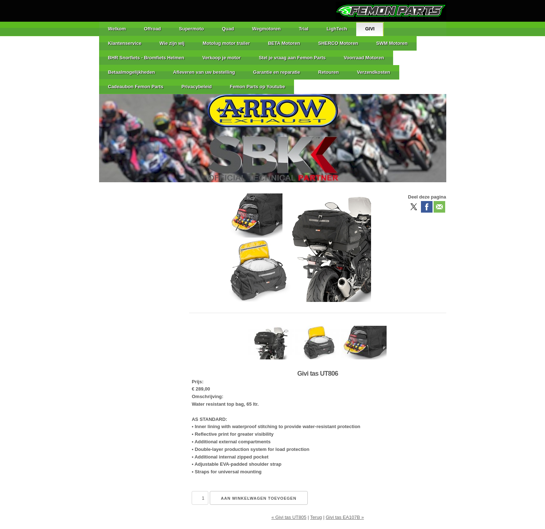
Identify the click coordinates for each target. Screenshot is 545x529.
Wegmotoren (266, 28)
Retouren (328, 72)
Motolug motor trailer (226, 43)
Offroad (152, 28)
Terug (316, 517)
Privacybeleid (197, 86)
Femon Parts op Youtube (257, 86)
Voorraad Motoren (364, 57)
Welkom (117, 28)
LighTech (337, 28)
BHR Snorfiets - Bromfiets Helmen (146, 57)
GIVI (370, 28)
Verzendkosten (373, 72)
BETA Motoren (284, 43)
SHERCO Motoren (338, 43)
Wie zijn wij (171, 43)
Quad (228, 28)
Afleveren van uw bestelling (204, 72)
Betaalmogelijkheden (131, 72)
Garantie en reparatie (276, 72)
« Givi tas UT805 (288, 517)
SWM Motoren (392, 43)
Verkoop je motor (221, 57)
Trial (303, 28)
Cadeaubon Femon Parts (135, 86)
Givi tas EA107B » (345, 517)
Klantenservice (125, 43)
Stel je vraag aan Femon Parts (292, 57)
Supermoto (191, 28)
